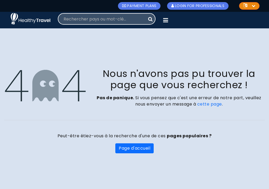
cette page (209, 104)
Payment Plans (139, 5)
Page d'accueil (134, 148)
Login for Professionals (197, 5)
